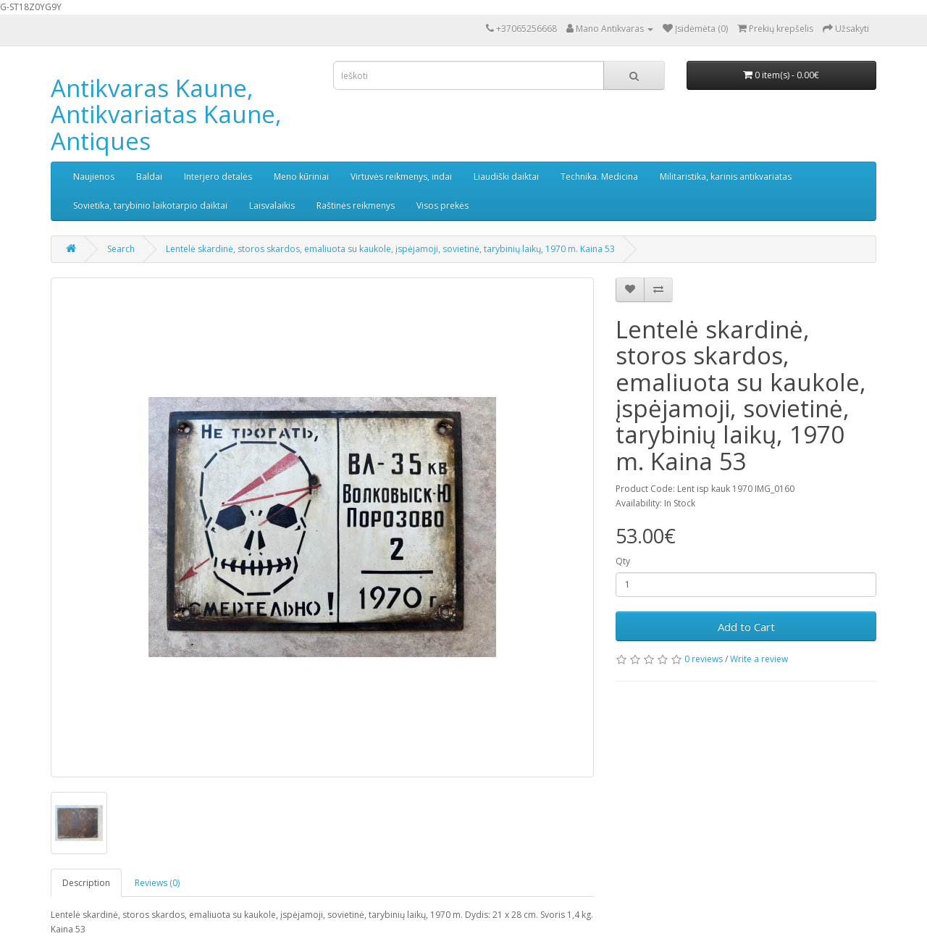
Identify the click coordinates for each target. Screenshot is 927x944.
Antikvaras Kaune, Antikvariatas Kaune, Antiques (166, 114)
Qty (623, 561)
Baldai (149, 176)
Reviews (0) (157, 883)
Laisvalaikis (272, 205)
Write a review (759, 659)
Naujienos (93, 176)
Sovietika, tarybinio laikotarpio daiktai (150, 205)
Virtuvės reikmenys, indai (401, 176)
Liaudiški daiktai (506, 176)
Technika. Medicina (599, 176)
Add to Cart (746, 626)
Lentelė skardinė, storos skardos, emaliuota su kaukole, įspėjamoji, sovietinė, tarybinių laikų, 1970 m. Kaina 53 (390, 249)
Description (86, 883)
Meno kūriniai (301, 176)
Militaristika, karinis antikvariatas (726, 176)
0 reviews (703, 659)
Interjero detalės (218, 176)
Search (121, 249)
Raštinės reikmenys (355, 205)
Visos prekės (442, 205)
